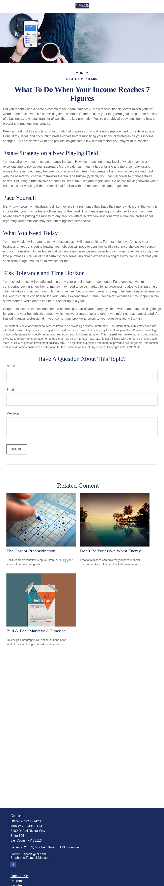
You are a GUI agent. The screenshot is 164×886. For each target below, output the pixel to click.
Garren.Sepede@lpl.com (28, 854)
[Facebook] (13, 864)
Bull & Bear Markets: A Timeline (36, 630)
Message (13, 413)
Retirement (18, 881)
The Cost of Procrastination (30, 550)
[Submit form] (16, 449)
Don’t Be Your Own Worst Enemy (110, 550)
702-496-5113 (32, 826)
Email (10, 389)
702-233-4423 (31, 821)
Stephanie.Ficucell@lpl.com (30, 857)
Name (10, 366)
